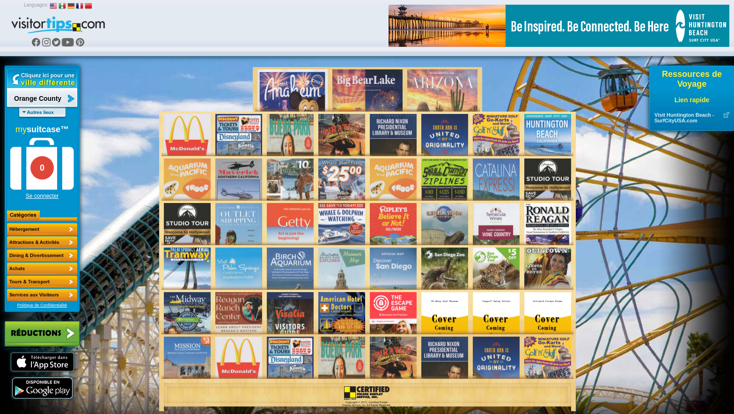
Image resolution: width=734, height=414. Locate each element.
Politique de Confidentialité (42, 305)
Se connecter (42, 196)
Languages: (36, 5)
